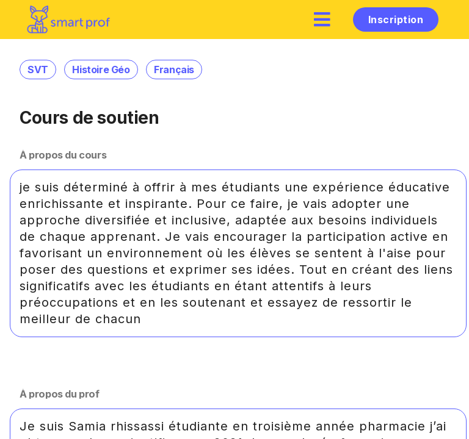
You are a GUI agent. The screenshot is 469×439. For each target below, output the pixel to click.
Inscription (395, 19)
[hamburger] (322, 19)
